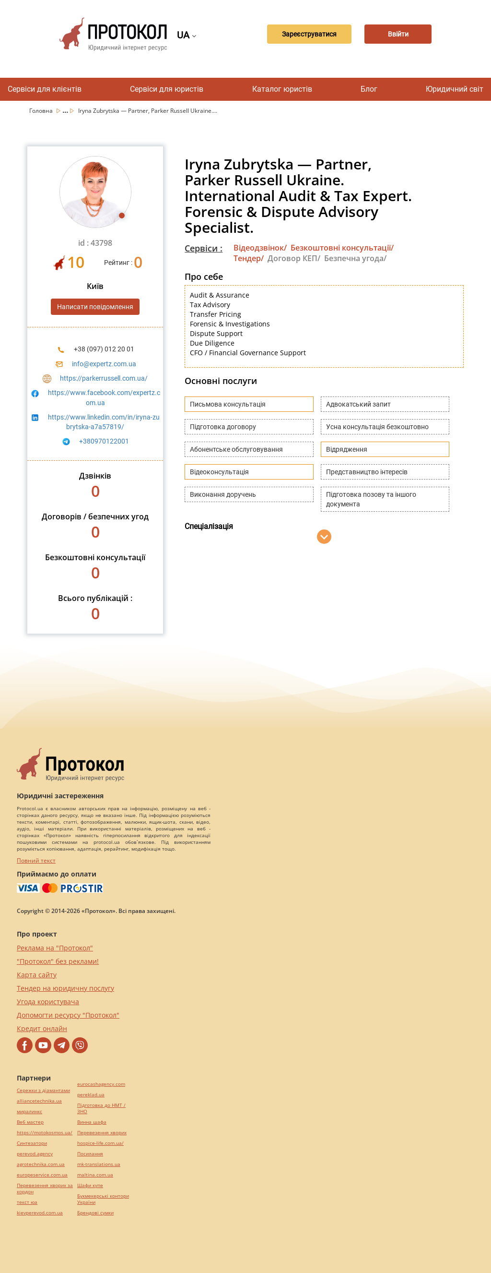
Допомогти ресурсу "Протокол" (68, 1015)
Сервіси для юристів (166, 89)
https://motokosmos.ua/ (44, 1132)
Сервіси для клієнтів (45, 89)
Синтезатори (32, 1143)
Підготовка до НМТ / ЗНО (101, 1108)
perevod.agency (35, 1154)
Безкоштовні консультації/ (342, 247)
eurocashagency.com (101, 1084)
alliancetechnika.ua (39, 1101)
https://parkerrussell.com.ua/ (104, 378)
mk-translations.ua (98, 1164)
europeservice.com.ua (42, 1175)
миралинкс (29, 1111)
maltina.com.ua (95, 1175)
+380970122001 (104, 441)
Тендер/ (249, 258)
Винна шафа (91, 1122)
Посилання (90, 1154)
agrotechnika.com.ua (41, 1164)
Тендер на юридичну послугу (65, 988)
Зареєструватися (309, 34)
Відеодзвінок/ (260, 247)
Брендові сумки (95, 1213)
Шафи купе (90, 1185)
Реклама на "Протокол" (55, 947)
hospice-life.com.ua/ (100, 1143)
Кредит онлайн (42, 1028)
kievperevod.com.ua (40, 1213)
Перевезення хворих (102, 1132)
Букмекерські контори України (103, 1199)
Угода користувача (48, 1001)
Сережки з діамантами (43, 1090)
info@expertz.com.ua (104, 364)
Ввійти (398, 34)
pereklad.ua (91, 1095)
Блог (369, 89)
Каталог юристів (282, 89)
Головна (41, 111)
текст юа (27, 1202)
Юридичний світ (454, 89)
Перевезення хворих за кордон (45, 1188)
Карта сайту (37, 974)
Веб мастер (30, 1122)
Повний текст (36, 860)
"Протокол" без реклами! (58, 961)
